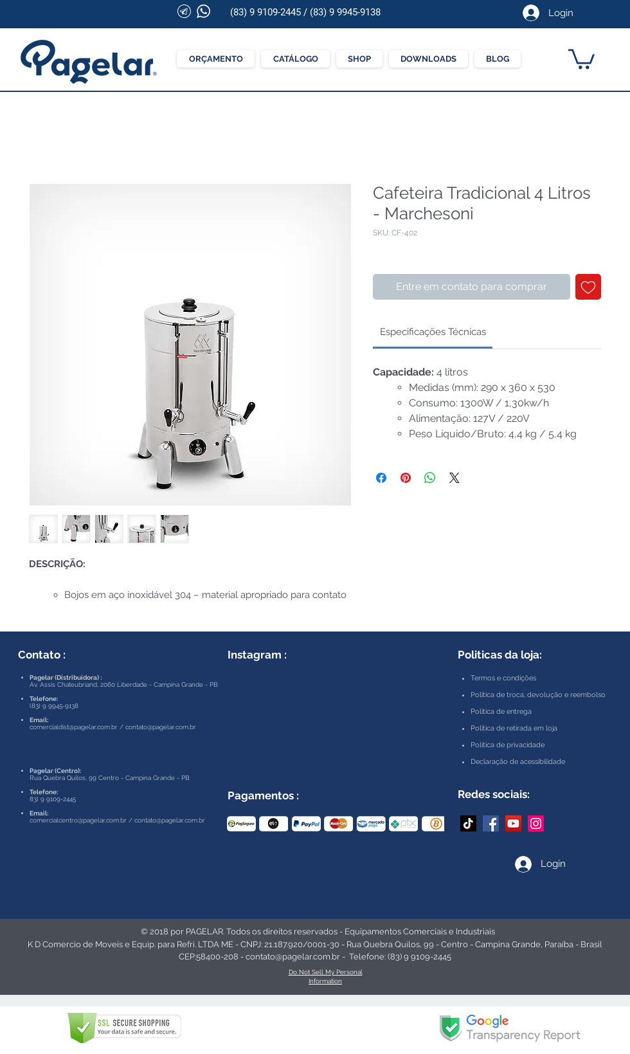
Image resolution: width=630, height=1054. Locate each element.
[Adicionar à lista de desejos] (588, 287)
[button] (581, 58)
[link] (433, 332)
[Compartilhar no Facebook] (381, 478)
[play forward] (428, 823)
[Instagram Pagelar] (536, 823)
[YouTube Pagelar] (513, 823)
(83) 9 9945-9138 (345, 12)
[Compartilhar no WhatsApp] (430, 478)
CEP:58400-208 (209, 956)
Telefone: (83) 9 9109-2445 (400, 956)
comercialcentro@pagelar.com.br (78, 820)
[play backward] (243, 823)
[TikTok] (468, 823)
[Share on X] (454, 478)
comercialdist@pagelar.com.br (74, 727)
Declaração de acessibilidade (518, 762)
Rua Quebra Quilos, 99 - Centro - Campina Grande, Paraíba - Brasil (474, 944)
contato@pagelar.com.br (160, 727)
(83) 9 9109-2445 (265, 12)
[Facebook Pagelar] (491, 823)
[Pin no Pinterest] (405, 478)
